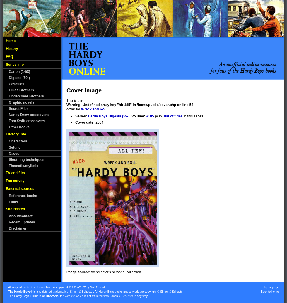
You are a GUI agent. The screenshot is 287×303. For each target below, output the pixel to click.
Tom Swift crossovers (27, 121)
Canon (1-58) (19, 72)
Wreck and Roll (93, 109)
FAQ (9, 57)
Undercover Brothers (26, 96)
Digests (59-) (19, 78)
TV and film (15, 173)
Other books (19, 127)
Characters (18, 141)
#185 (150, 116)
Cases (14, 154)
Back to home (270, 291)
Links (13, 202)
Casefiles (16, 84)
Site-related (15, 209)
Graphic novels (21, 102)
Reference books (23, 196)
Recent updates (22, 222)
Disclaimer (18, 228)
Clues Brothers (21, 90)
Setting (15, 147)
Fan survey (15, 181)
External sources (20, 189)
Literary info (16, 134)
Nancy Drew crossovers (29, 115)
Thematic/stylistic (23, 166)
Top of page (271, 287)
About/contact (21, 216)
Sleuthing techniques (26, 160)
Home (11, 41)
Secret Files (18, 109)
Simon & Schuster (81, 291)
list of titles (173, 116)
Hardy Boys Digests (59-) (108, 116)
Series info (15, 65)
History (12, 49)
